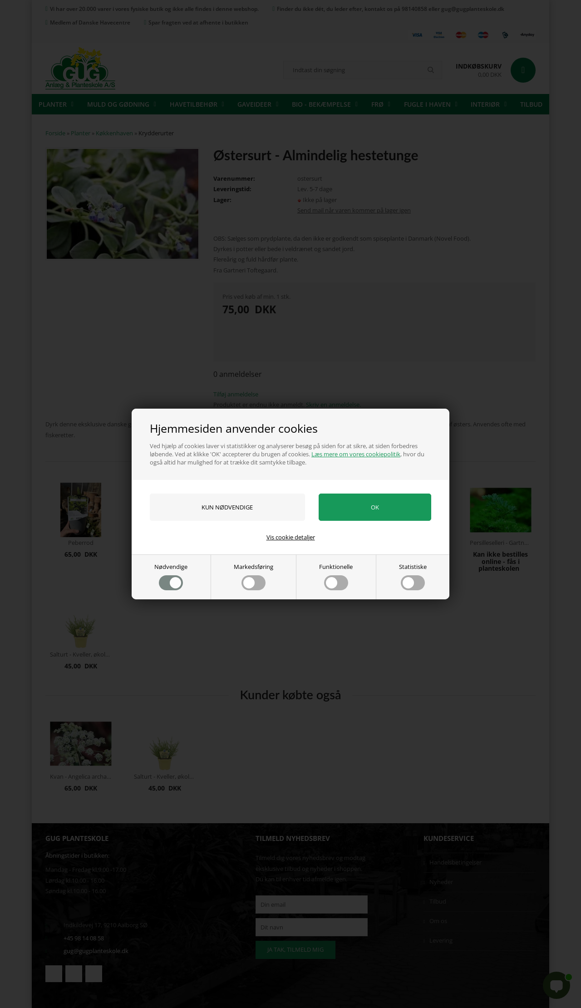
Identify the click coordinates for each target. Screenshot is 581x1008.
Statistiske (413, 576)
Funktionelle (336, 576)
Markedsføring (253, 576)
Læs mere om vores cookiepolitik (355, 454)
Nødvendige (170, 576)
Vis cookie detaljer (290, 537)
